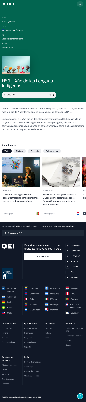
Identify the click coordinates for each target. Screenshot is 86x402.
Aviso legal (28, 367)
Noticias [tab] (19, 151)
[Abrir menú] (4, 4)
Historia (5, 333)
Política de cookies (31, 371)
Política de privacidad (32, 362)
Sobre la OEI (7, 328)
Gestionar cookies (31, 376)
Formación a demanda (74, 336)
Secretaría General (30, 226)
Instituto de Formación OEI (74, 329)
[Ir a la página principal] (10, 4)
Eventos (48, 328)
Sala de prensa (8, 379)
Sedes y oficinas (8, 342)
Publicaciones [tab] (52, 151)
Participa (5, 374)
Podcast (43, 226)
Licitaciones (6, 370)
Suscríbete (43, 256)
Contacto (5, 384)
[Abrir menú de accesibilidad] (80, 396)
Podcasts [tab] (34, 151)
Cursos (68, 340)
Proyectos (28, 338)
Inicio (18, 226)
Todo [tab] (6, 151)
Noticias (48, 333)
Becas (68, 345)
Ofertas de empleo (9, 365)
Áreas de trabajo (30, 328)
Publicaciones (30, 342)
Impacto (27, 347)
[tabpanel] (43, 187)
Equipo (5, 338)
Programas (28, 333)
